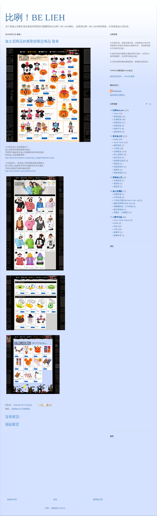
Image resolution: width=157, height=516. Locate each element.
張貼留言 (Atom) (58, 508)
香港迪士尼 (117, 177)
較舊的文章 (98, 499)
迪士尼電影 (117, 191)
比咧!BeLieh (118, 110)
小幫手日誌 (117, 217)
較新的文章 (12, 499)
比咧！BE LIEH (35, 17)
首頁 (55, 499)
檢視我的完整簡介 (117, 95)
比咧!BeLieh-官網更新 (20, 409)
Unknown (117, 91)
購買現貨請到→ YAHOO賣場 (122, 76)
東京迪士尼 (117, 136)
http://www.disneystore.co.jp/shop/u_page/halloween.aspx (29, 158)
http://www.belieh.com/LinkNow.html (20, 171)
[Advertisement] (125, 295)
